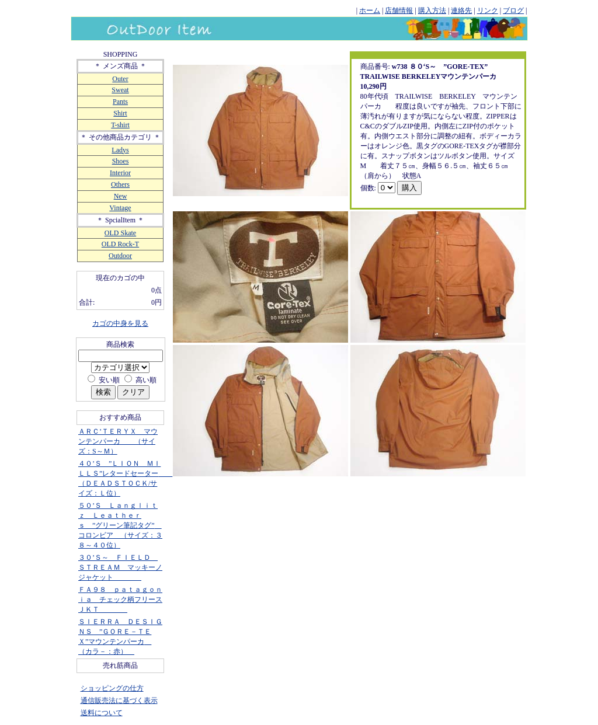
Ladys (120, 150)
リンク (487, 10)
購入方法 (432, 10)
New (120, 196)
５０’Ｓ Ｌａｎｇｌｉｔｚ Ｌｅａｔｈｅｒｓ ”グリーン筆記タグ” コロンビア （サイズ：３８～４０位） (120, 525)
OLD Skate (120, 233)
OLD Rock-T (120, 244)
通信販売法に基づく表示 (119, 700)
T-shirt (120, 125)
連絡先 (461, 10)
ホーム (369, 10)
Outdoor (120, 256)
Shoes (120, 161)
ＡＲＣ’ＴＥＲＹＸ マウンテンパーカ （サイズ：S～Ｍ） (118, 441)
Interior (120, 173)
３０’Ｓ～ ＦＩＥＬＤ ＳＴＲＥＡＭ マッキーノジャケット (120, 567)
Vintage (120, 208)
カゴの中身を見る (120, 323)
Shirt (120, 113)
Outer (120, 79)
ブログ (513, 10)
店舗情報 (399, 10)
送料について (102, 713)
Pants (120, 101)
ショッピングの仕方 (112, 688)
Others (120, 184)
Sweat (120, 90)
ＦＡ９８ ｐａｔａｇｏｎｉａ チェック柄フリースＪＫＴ (120, 599)
